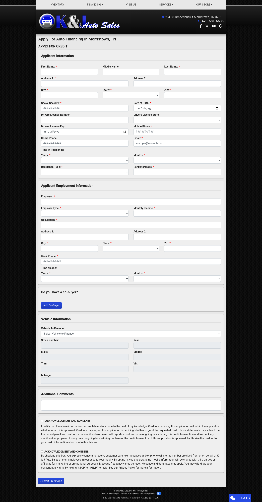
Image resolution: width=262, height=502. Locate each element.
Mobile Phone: (142, 126)
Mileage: (46, 375)
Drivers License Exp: (53, 126)
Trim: (44, 363)
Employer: (47, 196)
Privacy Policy (126, 467)
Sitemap (135, 493)
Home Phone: (49, 138)
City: (43, 90)
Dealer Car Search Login (110, 493)
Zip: (166, 90)
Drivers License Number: (55, 114)
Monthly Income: (144, 208)
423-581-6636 (213, 21)
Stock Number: (50, 340)
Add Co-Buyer (51, 305)
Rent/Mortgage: (143, 166)
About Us (123, 491)
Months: (138, 155)
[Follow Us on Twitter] (207, 26)
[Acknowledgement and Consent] (42, 421)
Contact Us (132, 491)
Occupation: (48, 219)
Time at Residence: (52, 149)
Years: (45, 155)
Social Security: (50, 103)
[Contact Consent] (42, 452)
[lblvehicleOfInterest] (131, 334)
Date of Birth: (141, 103)
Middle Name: (111, 66)
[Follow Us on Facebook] (201, 26)
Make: (44, 351)
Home (116, 491)
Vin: (136, 363)
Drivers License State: (147, 114)
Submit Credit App (51, 481)
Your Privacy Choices (150, 493)
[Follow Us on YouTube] (214, 26)
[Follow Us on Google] (221, 26)
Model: (138, 351)
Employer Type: (50, 208)
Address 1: (47, 78)
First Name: (48, 66)
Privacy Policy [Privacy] (143, 491)
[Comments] (131, 405)
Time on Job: (49, 268)
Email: (137, 138)
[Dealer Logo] (80, 21)
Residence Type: (51, 166)
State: (106, 90)
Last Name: (171, 66)
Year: (137, 340)
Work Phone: (48, 256)
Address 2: (140, 78)
